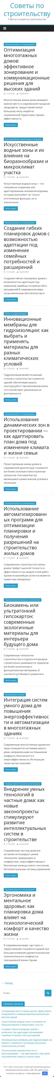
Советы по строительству (27, 9)
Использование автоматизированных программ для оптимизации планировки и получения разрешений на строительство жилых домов (25, 530)
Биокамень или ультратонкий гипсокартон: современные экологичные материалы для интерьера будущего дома (21, 624)
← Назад (7, 983)
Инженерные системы (14, 694)
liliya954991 (24, 93)
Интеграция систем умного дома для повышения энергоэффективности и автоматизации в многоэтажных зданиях (26, 716)
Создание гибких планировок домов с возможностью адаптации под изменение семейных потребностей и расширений (27, 247)
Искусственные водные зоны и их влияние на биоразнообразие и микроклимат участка (26, 158)
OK (44, 1073)
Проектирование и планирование (20, 44)
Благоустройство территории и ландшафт (23, 139)
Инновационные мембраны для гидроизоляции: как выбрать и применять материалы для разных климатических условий (26, 341)
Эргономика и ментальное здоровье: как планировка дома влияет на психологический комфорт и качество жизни (26, 914)
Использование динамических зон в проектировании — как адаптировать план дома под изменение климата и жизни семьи (26, 436)
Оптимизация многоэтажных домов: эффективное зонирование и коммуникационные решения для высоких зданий (27, 69)
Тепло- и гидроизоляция (15, 314)
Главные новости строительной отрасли (22, 784)
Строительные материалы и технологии (22, 600)
